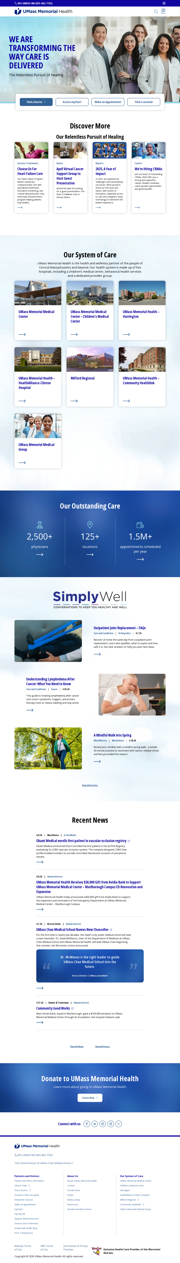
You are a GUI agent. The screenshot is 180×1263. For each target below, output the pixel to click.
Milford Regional (128, 1199)
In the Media (70, 835)
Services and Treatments (26, 1223)
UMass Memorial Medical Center (135, 1180)
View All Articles (90, 785)
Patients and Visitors (26, 1176)
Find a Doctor (34, 102)
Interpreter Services (23, 1199)
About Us (72, 1176)
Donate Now (88, 1097)
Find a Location (144, 102)
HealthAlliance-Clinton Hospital (134, 1195)
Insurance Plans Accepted (26, 1195)
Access (72, 102)
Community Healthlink (130, 1204)
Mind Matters (100, 740)
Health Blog (25, 1228)
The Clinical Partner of (42, 1163)
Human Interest (55, 876)
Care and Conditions (103, 633)
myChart (18, 1209)
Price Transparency (23, 1232)
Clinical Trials (20, 1185)
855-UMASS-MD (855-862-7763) (35, 3)
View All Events (102, 1046)
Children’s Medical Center (132, 1185)
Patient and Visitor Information (29, 1180)
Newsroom (72, 1204)
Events (70, 1195)
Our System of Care (131, 1176)
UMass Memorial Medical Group (135, 1209)
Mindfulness (118, 740)
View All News (77, 1046)
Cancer (54, 689)
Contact (71, 1185)
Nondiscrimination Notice (79, 1209)
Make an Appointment (108, 102)
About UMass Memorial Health (82, 1180)
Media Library (73, 1199)
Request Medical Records (26, 1218)
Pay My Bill (19, 1214)
